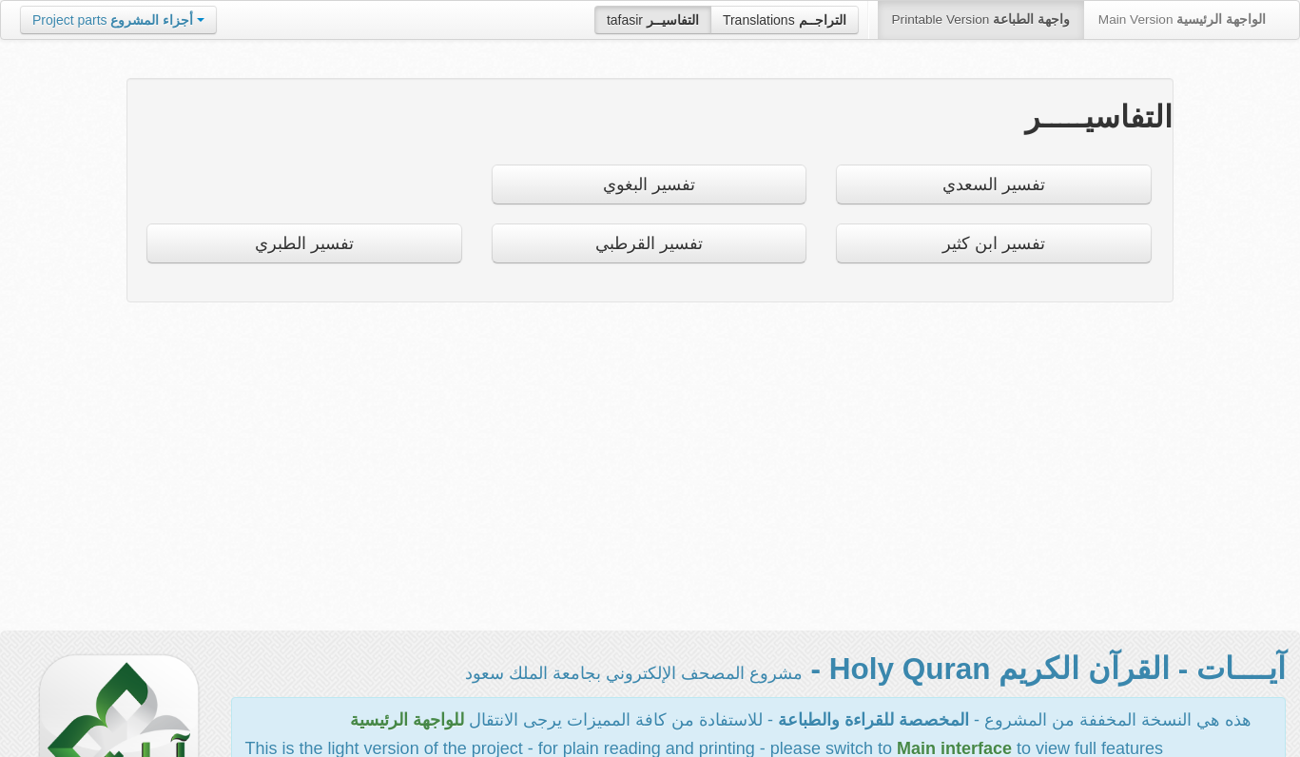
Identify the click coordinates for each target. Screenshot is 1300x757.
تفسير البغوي (649, 184)
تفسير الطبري (304, 243)
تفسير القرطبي (649, 243)
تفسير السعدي (993, 184)
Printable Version (981, 19)
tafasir (653, 20)
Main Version (1182, 19)
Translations (784, 20)
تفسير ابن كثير (993, 243)
